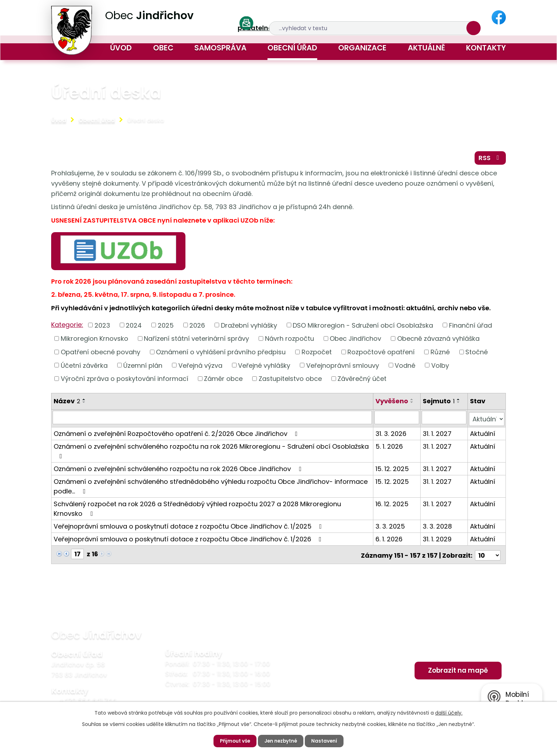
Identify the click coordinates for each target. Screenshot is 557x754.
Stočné (476, 353)
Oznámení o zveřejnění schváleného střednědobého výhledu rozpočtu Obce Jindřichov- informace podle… (211, 486)
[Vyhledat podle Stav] (486, 419)
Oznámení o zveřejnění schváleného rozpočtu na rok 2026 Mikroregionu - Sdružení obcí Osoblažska (211, 450)
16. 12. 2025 (392, 503)
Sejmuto (439, 402)
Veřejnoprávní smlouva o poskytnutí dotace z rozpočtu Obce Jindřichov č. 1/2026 (189, 538)
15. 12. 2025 (393, 468)
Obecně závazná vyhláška (438, 339)
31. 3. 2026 (391, 433)
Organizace (362, 48)
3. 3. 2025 (391, 525)
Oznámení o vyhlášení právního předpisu (221, 353)
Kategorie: (67, 326)
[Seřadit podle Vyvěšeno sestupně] (413, 403)
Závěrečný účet (361, 380)
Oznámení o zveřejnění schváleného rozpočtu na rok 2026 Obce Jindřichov (179, 468)
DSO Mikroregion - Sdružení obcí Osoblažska (363, 326)
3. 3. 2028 (437, 525)
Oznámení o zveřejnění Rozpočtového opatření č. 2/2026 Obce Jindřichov (177, 433)
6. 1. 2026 (389, 538)
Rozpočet (317, 353)
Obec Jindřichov (355, 339)
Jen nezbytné (281, 740)
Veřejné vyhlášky (264, 366)
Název (67, 402)
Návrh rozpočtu (289, 339)
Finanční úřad (470, 326)
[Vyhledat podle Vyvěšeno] (397, 419)
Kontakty (486, 48)
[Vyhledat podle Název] (213, 419)
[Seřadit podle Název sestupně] (84, 403)
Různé (440, 353)
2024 (134, 326)
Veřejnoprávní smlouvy (342, 366)
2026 (197, 326)
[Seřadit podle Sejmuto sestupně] (459, 403)
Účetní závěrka (84, 366)
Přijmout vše (233, 740)
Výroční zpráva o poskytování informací (124, 380)
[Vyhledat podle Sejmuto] (444, 419)
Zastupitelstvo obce (290, 380)
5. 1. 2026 (390, 446)
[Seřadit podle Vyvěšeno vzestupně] (413, 400)
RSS (489, 159)
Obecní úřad (292, 48)
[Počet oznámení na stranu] (488, 553)
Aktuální (483, 433)
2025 (166, 326)
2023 (102, 326)
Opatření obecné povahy (100, 353)
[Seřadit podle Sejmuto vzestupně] (459, 400)
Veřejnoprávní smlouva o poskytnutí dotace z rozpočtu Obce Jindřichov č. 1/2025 (189, 525)
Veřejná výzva (200, 366)
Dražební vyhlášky (249, 326)
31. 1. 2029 (437, 538)
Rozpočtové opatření (381, 353)
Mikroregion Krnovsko (94, 339)
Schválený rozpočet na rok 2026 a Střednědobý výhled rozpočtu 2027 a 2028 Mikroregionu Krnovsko (197, 508)
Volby (440, 366)
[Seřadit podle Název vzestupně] (84, 400)
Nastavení (326, 740)
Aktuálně (426, 48)
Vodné (405, 366)
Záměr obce (223, 380)
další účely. (449, 712)
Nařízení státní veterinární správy (196, 339)
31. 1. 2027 (437, 433)
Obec (163, 48)
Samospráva (220, 48)
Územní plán (142, 366)
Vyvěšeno (392, 402)
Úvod (121, 48)
